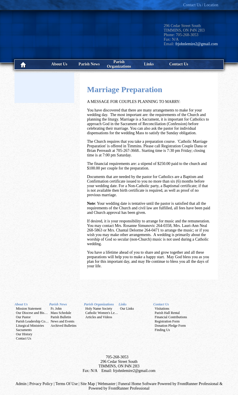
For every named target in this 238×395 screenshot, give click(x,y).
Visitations (162, 309)
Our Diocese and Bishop (32, 313)
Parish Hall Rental (167, 313)
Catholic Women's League (103, 313)
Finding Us (162, 330)
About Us (21, 304)
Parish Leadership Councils (34, 321)
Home (29, 65)
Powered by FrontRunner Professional (118, 388)
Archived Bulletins (63, 326)
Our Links (127, 309)
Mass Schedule (61, 313)
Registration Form (167, 321)
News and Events (62, 321)
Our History (24, 334)
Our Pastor (23, 317)
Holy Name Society (98, 309)
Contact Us (23, 338)
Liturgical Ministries (30, 326)
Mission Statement (29, 309)
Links (123, 304)
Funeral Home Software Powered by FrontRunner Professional (168, 384)
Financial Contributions (171, 317)
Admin (20, 384)
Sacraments (24, 330)
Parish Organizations (99, 304)
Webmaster (106, 384)
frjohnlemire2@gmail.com (196, 44)
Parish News (58, 304)
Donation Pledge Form (170, 326)
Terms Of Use (66, 384)
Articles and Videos (98, 317)
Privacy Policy (41, 384)
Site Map (87, 384)
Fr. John (56, 309)
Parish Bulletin (61, 317)
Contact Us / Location (200, 5)
